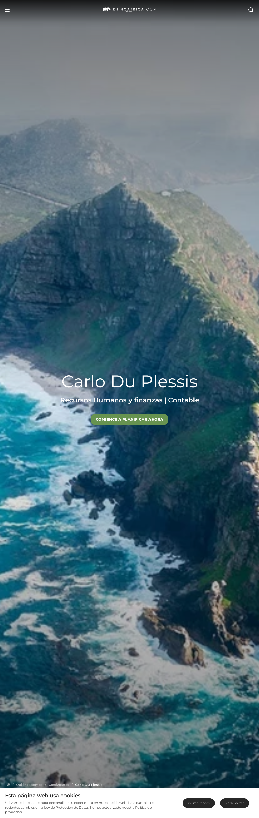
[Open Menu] (7, 10)
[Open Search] (250, 9)
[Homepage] (8, 785)
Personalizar (234, 803)
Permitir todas (199, 803)
